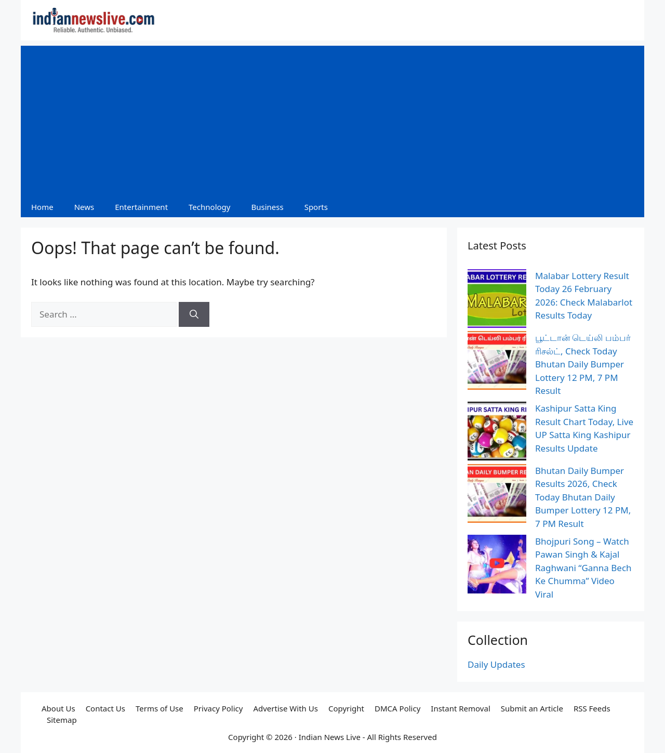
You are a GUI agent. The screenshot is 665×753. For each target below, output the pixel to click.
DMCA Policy (397, 708)
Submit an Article (532, 708)
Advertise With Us (285, 708)
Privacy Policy (218, 708)
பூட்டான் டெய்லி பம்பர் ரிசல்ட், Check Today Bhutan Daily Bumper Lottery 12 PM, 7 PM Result (583, 364)
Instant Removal (460, 708)
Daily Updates (496, 664)
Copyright (346, 708)
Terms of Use (159, 708)
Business (267, 207)
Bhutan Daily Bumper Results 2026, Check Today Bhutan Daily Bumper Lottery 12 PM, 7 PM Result (583, 497)
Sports (316, 207)
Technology (209, 207)
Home (42, 207)
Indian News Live (330, 737)
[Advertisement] (332, 118)
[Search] (194, 314)
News (84, 207)
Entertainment (141, 207)
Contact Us (105, 708)
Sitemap (62, 720)
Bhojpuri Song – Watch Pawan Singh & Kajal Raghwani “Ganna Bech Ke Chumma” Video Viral (583, 567)
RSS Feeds (592, 708)
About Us (58, 708)
